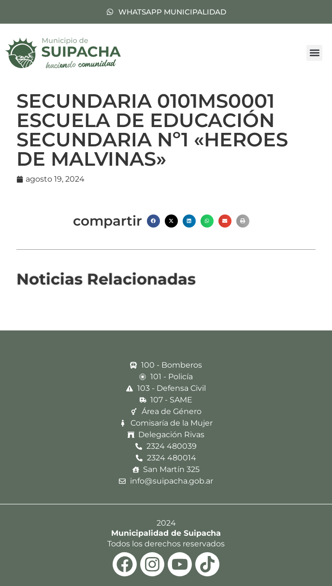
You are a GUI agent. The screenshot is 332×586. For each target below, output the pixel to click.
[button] (314, 53)
